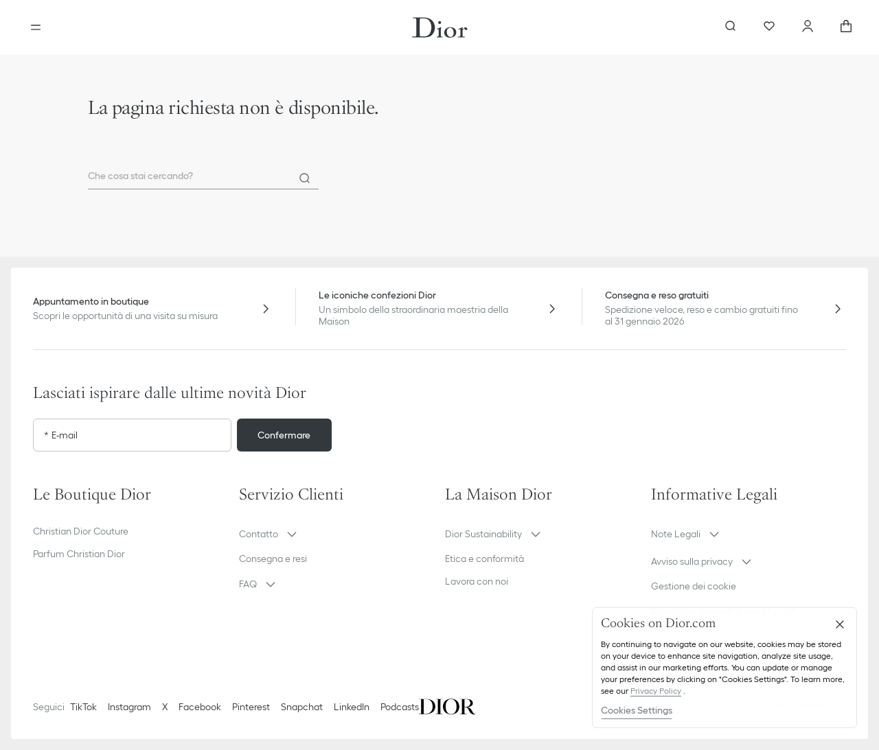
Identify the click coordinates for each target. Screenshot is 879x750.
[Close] (840, 624)
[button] (336, 534)
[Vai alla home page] (439, 27)
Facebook (200, 706)
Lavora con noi (476, 581)
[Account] (807, 27)
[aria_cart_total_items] (846, 27)
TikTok (83, 706)
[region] (724, 667)
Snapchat (302, 706)
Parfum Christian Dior (79, 553)
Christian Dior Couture (80, 531)
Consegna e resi (273, 558)
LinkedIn (351, 706)
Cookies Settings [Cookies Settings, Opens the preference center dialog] (636, 710)
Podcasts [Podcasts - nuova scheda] (399, 706)
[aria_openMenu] (35, 27)
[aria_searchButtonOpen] (730, 27)
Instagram (129, 706)
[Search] (305, 178)
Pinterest (251, 706)
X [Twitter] (165, 706)
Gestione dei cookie (693, 586)
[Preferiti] (769, 27)
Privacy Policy (655, 690)
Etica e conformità (484, 558)
